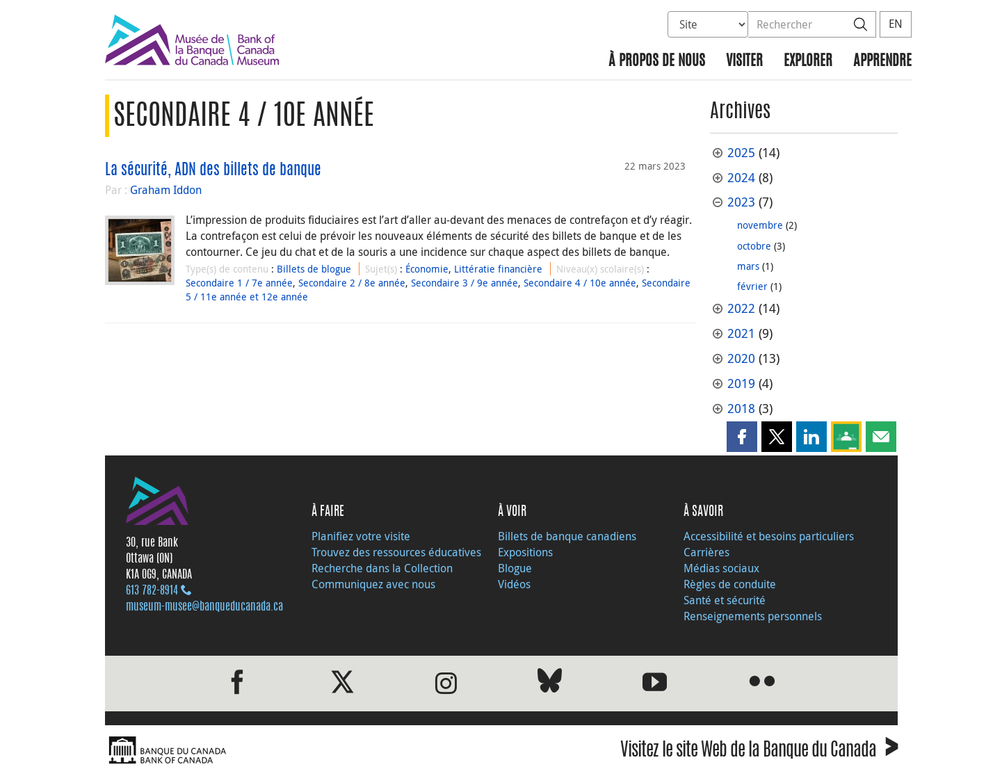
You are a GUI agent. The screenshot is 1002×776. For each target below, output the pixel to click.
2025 (741, 153)
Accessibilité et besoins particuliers (769, 536)
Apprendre (882, 61)
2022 (741, 308)
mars (748, 266)
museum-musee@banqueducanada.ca (204, 607)
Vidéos (514, 584)
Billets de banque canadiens (567, 536)
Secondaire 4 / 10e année (580, 282)
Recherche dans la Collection (382, 568)
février (752, 286)
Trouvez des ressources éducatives (396, 552)
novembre (760, 225)
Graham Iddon (166, 189)
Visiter (744, 61)
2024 (741, 178)
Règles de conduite (730, 584)
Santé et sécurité (725, 600)
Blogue (515, 568)
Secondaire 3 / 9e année (464, 282)
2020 (741, 358)
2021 (741, 333)
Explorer (808, 61)
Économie (427, 268)
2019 (741, 383)
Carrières (706, 552)
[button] (742, 436)
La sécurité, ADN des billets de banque (213, 170)
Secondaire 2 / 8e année (351, 282)
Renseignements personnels (753, 616)
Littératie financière (498, 268)
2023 (741, 202)
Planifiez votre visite (361, 536)
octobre (754, 245)
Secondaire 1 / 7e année (239, 282)
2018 (741, 409)
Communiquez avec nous (373, 584)
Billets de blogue (314, 268)
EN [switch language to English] (896, 23)
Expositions (525, 552)
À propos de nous (656, 61)
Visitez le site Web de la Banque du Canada (759, 752)
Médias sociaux (721, 568)
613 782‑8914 (152, 591)
